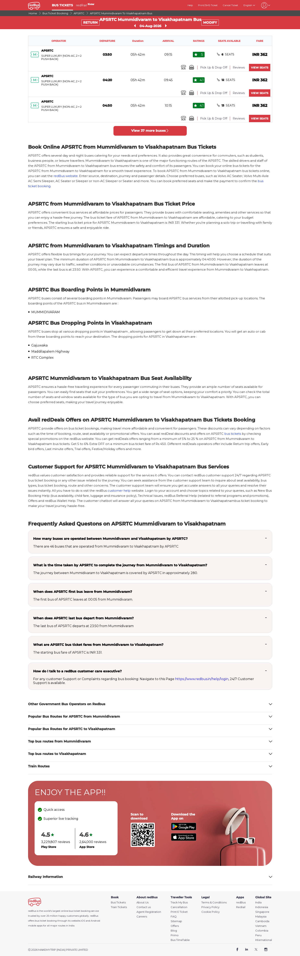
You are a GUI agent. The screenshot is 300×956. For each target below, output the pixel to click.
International (263, 940)
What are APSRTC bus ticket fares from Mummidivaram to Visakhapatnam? (98, 645)
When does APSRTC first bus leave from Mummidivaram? (82, 592)
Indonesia (261, 907)
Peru (258, 935)
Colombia (261, 930)
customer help (119, 490)
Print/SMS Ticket (208, 5)
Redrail (240, 907)
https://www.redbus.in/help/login (201, 679)
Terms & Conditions (214, 902)
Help (190, 5)
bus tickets (232, 434)
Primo (175, 935)
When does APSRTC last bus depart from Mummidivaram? (83, 618)
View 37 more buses (150, 131)
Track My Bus (179, 902)
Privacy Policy (210, 907)
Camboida (262, 921)
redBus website (65, 176)
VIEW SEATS (259, 67)
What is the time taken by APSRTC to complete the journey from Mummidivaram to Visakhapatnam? (120, 565)
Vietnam (260, 926)
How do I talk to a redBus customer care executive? (77, 671)
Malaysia (260, 916)
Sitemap (176, 921)
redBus (94, 915)
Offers (175, 926)
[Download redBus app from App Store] (183, 840)
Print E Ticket (179, 912)
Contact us (143, 907)
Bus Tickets (118, 902)
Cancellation (179, 907)
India (258, 902)
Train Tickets (119, 907)
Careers (141, 916)
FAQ (174, 916)
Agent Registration (148, 912)
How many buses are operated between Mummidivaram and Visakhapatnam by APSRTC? (110, 539)
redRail (85, 5)
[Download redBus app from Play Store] (183, 829)
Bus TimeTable (180, 940)
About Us (142, 902)
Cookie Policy (210, 912)
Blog (174, 930)
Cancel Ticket (230, 5)
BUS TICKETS (62, 5)
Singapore (262, 912)
